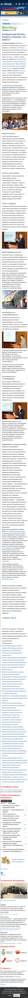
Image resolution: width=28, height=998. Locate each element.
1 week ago (14, 914)
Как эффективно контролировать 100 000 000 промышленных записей (12, 824)
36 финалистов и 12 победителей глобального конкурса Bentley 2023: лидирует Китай (12, 653)
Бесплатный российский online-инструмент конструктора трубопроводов (11, 837)
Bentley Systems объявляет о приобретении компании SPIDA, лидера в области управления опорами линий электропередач (14, 772)
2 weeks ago (15, 929)
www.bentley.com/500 (8, 579)
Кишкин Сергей (4, 932)
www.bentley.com (18, 531)
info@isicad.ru (18, 976)
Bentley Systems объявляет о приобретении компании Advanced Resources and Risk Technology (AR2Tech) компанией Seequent (14, 660)
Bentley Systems (12, 89)
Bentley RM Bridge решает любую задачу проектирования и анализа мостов (14, 66)
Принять (16, 995)
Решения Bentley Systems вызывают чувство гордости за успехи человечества (14, 61)
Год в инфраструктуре (8, 548)
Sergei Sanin (3, 904)
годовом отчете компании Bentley (11, 533)
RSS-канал (5, 538)
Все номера (4, 869)
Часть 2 (4, 73)
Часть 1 (22, 70)
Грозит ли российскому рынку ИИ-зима (12, 790)
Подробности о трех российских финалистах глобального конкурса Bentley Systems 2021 (14, 698)
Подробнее (3, 984)
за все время (11, 803)
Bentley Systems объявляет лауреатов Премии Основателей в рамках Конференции (14, 674)
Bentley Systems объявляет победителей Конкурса (13, 667)
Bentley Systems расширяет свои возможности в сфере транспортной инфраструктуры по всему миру (12, 712)
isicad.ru (19, 971)
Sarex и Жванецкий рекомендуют (12, 828)
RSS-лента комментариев (8, 900)
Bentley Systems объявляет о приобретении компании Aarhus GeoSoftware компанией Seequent (14, 753)
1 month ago (19, 943)
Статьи (5, 20)
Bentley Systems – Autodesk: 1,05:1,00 (12, 777)
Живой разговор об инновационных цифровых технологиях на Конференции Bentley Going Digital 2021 (13, 705)
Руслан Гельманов (5, 917)
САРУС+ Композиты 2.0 (6, 914)
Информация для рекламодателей (9, 987)
